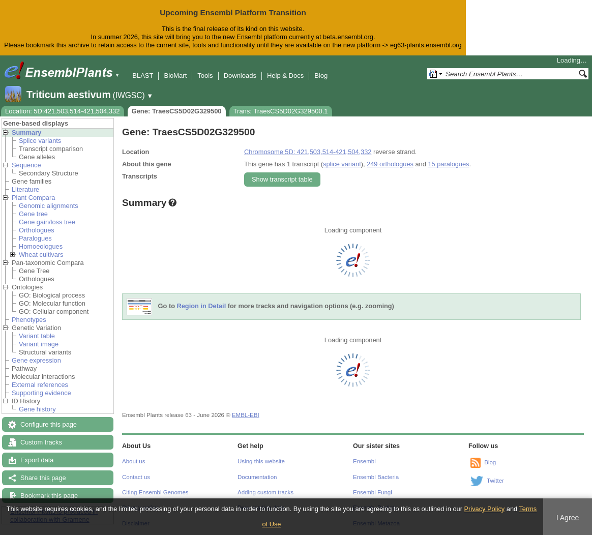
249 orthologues (390, 164)
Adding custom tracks (265, 492)
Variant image (38, 344)
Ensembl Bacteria (376, 477)
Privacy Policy (484, 509)
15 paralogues (448, 164)
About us (133, 461)
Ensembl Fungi (372, 492)
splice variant (342, 164)
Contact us (136, 477)
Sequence (26, 165)
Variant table (37, 336)
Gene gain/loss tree (47, 222)
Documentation (257, 477)
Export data (36, 460)
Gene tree (33, 214)
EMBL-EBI (245, 415)
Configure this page (48, 424)
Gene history (37, 409)
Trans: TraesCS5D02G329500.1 (280, 111)
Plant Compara (33, 197)
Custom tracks (41, 442)
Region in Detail (201, 306)
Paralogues (35, 238)
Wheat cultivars (41, 254)
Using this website (261, 461)
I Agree (567, 518)
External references (40, 385)
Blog (321, 75)
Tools (205, 75)
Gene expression (36, 360)
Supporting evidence (41, 393)
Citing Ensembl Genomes (155, 492)
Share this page (43, 478)
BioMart (175, 75)
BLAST (142, 75)
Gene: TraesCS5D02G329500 (177, 111)
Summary (26, 132)
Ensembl (364, 461)
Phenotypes (29, 319)
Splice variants (40, 140)
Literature (25, 189)
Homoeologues (41, 246)
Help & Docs (285, 75)
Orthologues (36, 230)
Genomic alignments (48, 206)
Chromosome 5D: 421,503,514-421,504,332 (307, 152)
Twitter (495, 481)
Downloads (240, 75)
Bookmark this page (49, 495)
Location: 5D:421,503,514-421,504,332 (62, 111)
